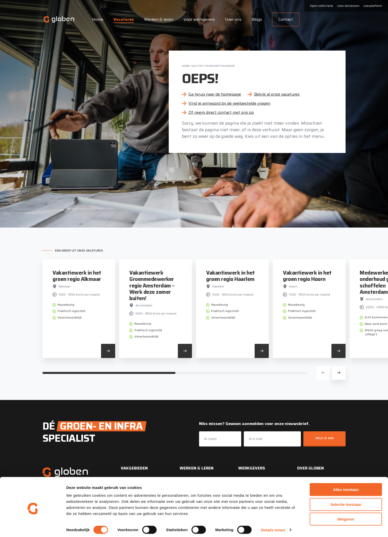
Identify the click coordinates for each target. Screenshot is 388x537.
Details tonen (273, 527)
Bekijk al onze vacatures (277, 94)
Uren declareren (348, 5)
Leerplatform (372, 5)
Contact (285, 19)
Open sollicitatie (321, 5)
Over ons (232, 19)
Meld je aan (325, 438)
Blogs (256, 19)
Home (97, 19)
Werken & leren (158, 19)
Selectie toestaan (345, 501)
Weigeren (345, 516)
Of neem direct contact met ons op (221, 112)
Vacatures (123, 19)
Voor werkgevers (198, 19)
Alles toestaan (346, 486)
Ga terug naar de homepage (214, 94)
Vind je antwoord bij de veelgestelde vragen (229, 103)
